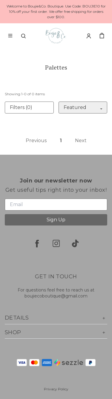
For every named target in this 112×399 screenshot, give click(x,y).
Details (56, 317)
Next (81, 140)
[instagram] (56, 243)
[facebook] (37, 243)
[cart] (101, 35)
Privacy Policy (56, 389)
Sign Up (56, 219)
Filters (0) (21, 107)
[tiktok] (75, 243)
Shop (56, 332)
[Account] (88, 35)
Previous (36, 140)
